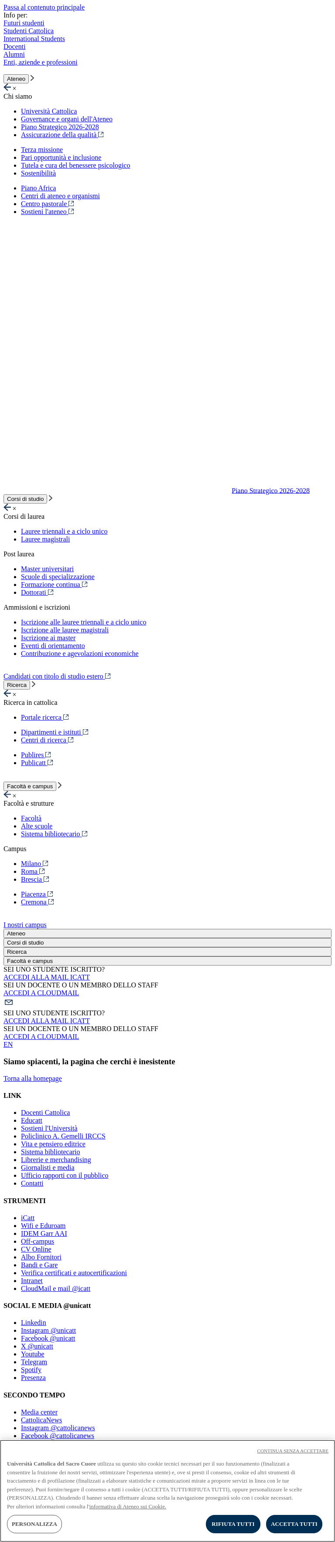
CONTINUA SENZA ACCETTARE (292, 1450)
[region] (167, 1491)
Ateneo (16, 79)
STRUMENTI (24, 1200)
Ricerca (17, 685)
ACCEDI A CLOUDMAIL (41, 993)
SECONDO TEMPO (34, 1395)
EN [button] (8, 1044)
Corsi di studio (25, 499)
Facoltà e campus (30, 786)
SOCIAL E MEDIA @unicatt (47, 1305)
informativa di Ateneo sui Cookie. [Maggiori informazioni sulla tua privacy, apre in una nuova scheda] (128, 1506)
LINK (12, 1095)
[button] (167, 1003)
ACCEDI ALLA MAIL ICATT (46, 977)
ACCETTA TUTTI (294, 1524)
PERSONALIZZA (34, 1524)
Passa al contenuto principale (44, 7)
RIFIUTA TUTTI (233, 1524)
